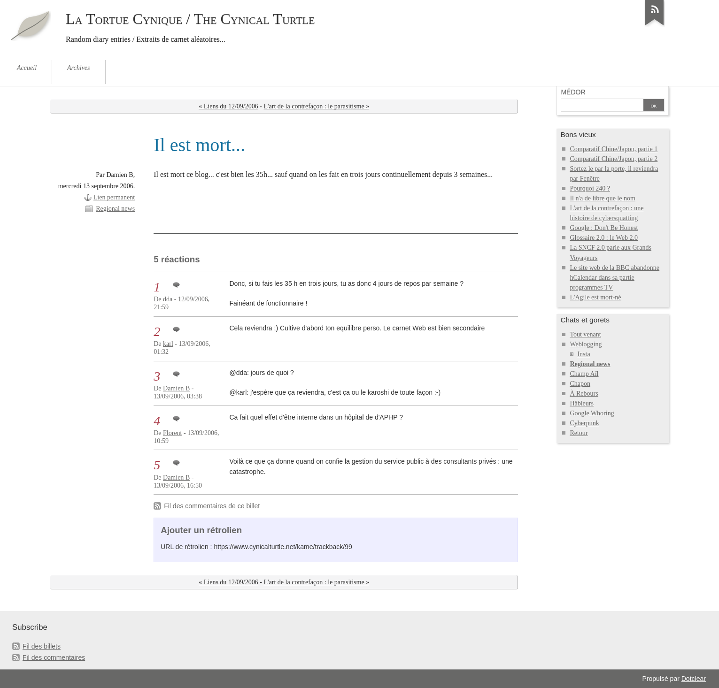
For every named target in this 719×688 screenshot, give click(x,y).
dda (167, 299)
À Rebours (584, 393)
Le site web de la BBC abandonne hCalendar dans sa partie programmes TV (614, 277)
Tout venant (585, 334)
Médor (573, 92)
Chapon (580, 383)
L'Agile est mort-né (595, 297)
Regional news (115, 208)
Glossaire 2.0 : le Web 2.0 (604, 237)
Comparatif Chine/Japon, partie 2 (613, 158)
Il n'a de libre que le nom (602, 198)
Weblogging (586, 344)
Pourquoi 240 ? (590, 188)
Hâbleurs (582, 403)
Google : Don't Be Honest (604, 227)
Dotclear (693, 678)
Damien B (176, 388)
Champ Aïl (584, 373)
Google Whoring (592, 413)
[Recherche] (602, 106)
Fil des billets (42, 646)
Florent (172, 432)
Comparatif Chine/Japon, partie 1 (613, 149)
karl (168, 343)
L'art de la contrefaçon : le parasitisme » (316, 106)
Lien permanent (114, 197)
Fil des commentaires (54, 657)
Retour (579, 432)
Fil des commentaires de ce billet (212, 506)
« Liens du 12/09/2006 (228, 106)
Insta (583, 354)
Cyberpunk (584, 423)
